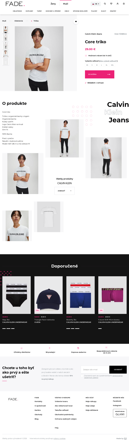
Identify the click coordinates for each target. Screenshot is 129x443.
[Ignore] (104, 375)
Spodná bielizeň (80, 12)
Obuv (67, 12)
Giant (125, 435)
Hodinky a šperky (53, 12)
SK (94, 4)
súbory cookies (59, 435)
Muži (65, 4)
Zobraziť (61, 192)
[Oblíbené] (111, 4)
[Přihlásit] (117, 4)
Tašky (39, 12)
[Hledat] (105, 4)
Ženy (53, 4)
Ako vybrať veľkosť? (108, 62)
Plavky (94, 12)
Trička (36, 22)
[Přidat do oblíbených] (76, 22)
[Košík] (124, 4)
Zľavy (103, 12)
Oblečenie (17, 12)
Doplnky (29, 12)
